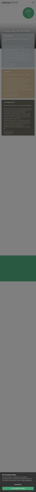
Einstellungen (18, 484)
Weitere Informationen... (27, 480)
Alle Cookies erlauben (18, 488)
